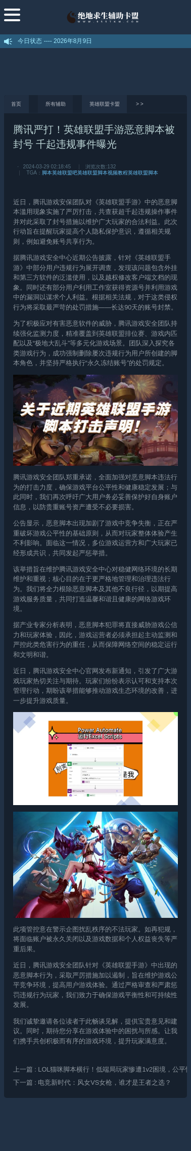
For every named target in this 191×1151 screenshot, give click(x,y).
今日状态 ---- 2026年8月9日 (55, 41)
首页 (16, 104)
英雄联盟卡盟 (104, 104)
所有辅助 (55, 104)
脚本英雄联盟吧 (59, 172)
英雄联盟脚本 (143, 172)
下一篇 (92, 1082)
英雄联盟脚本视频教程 (102, 172)
